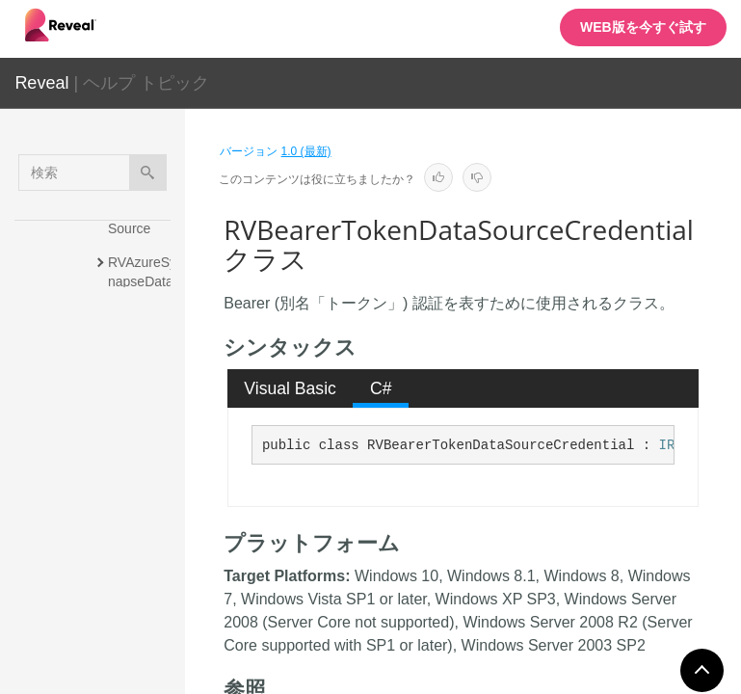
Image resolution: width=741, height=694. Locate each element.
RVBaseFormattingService (144, 354)
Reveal (41, 83)
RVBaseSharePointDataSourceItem (144, 426)
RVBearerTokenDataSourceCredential (142, 508)
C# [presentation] (381, 388)
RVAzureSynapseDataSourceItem (142, 281)
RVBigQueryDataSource (143, 590)
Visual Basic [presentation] (290, 388)
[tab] (290, 388)
